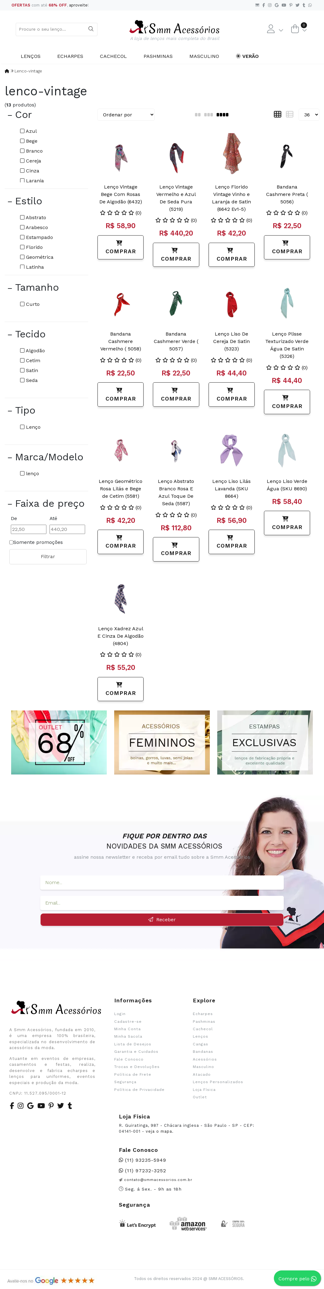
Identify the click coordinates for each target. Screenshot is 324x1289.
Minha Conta (127, 1029)
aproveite (78, 5)
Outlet (200, 1097)
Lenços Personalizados (218, 1082)
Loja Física (204, 1089)
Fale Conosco (129, 1059)
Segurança (125, 1082)
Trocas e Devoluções (137, 1067)
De (14, 518)
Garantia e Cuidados (136, 1051)
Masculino (204, 56)
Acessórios (205, 1059)
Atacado (202, 1074)
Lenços (31, 56)
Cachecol (113, 56)
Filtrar (48, 556)
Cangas (200, 1044)
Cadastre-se (128, 1021)
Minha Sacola (128, 1036)
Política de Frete (132, 1074)
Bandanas (203, 1051)
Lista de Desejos (132, 1044)
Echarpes (70, 56)
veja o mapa (159, 1131)
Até (53, 518)
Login (120, 1014)
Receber (162, 919)
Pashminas (158, 56)
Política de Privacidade (139, 1089)
